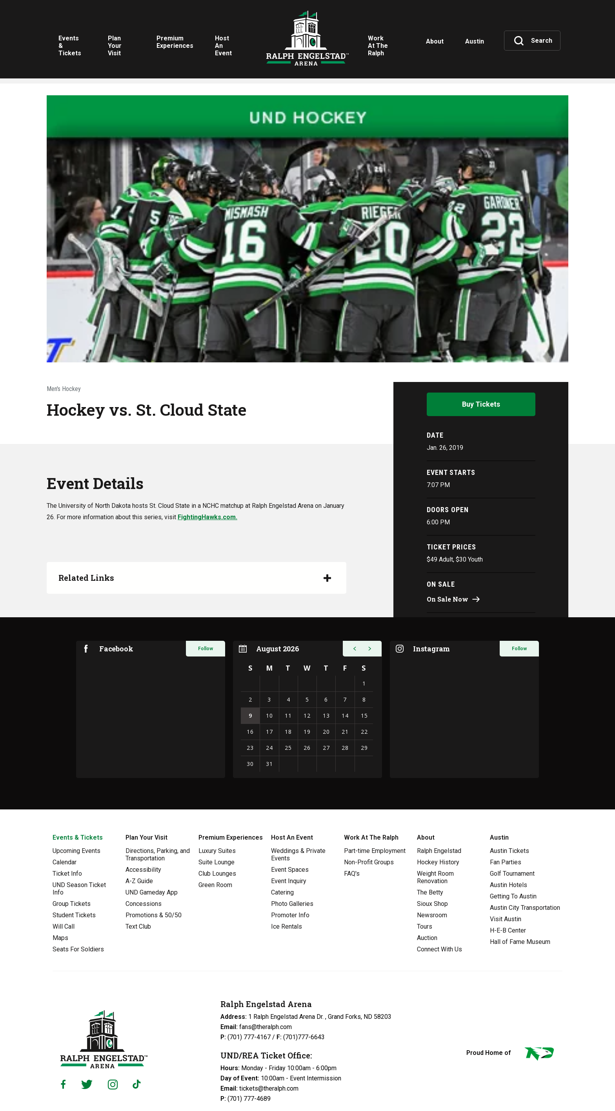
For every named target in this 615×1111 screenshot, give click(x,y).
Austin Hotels (508, 821)
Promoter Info (290, 851)
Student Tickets (74, 851)
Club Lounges (217, 809)
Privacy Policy (194, 1090)
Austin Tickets (509, 787)
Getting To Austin (513, 832)
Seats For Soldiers (78, 885)
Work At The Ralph (371, 773)
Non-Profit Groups (369, 798)
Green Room (215, 821)
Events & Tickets (78, 773)
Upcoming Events (76, 787)
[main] (307, 373)
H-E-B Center (508, 866)
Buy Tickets (481, 340)
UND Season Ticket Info (79, 824)
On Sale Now (447, 535)
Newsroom (432, 851)
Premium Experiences (230, 773)
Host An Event (292, 773)
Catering (282, 828)
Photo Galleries (292, 840)
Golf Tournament (512, 809)
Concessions (144, 840)
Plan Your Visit (146, 773)
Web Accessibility (242, 1090)
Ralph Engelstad (439, 787)
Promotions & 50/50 (154, 851)
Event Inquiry (288, 817)
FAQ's (352, 809)
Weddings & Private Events (298, 790)
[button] (354, 585)
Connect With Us (439, 885)
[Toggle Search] (533, 41)
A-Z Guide (139, 817)
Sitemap (283, 1090)
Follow (205, 584)
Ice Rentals (286, 862)
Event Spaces (290, 805)
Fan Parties (505, 798)
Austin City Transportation (525, 843)
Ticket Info (67, 809)
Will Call (64, 862)
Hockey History (438, 798)
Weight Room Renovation (435, 813)
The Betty (430, 828)
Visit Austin (505, 855)
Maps (60, 874)
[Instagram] (113, 1020)
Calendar (64, 798)
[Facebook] (63, 1020)
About (426, 773)
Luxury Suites (217, 787)
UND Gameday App (152, 828)
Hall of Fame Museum (520, 878)
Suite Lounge (216, 798)
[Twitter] (87, 1020)
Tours (424, 862)
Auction (427, 874)
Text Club (138, 862)
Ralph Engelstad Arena (307, 40)
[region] (307, 645)
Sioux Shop (432, 840)
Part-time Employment (375, 787)
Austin (499, 773)
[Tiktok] (138, 1020)
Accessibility (143, 805)
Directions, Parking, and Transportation (158, 790)
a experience (525, 1089)
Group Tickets (72, 840)
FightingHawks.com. (207, 453)
